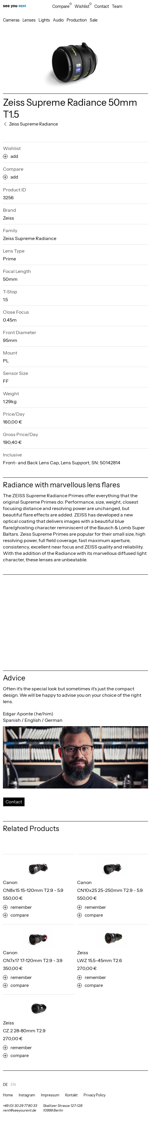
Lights (44, 20)
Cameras (11, 20)
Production (77, 20)
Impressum (50, 1095)
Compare (62, 6)
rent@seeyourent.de (19, 1110)
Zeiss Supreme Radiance (29, 238)
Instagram (27, 1095)
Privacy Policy (94, 1095)
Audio (58, 20)
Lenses (29, 20)
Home (8, 1095)
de (5, 1084)
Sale (94, 20)
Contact (101, 6)
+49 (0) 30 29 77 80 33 (20, 1105)
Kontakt (71, 1095)
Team (117, 6)
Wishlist (82, 6)
